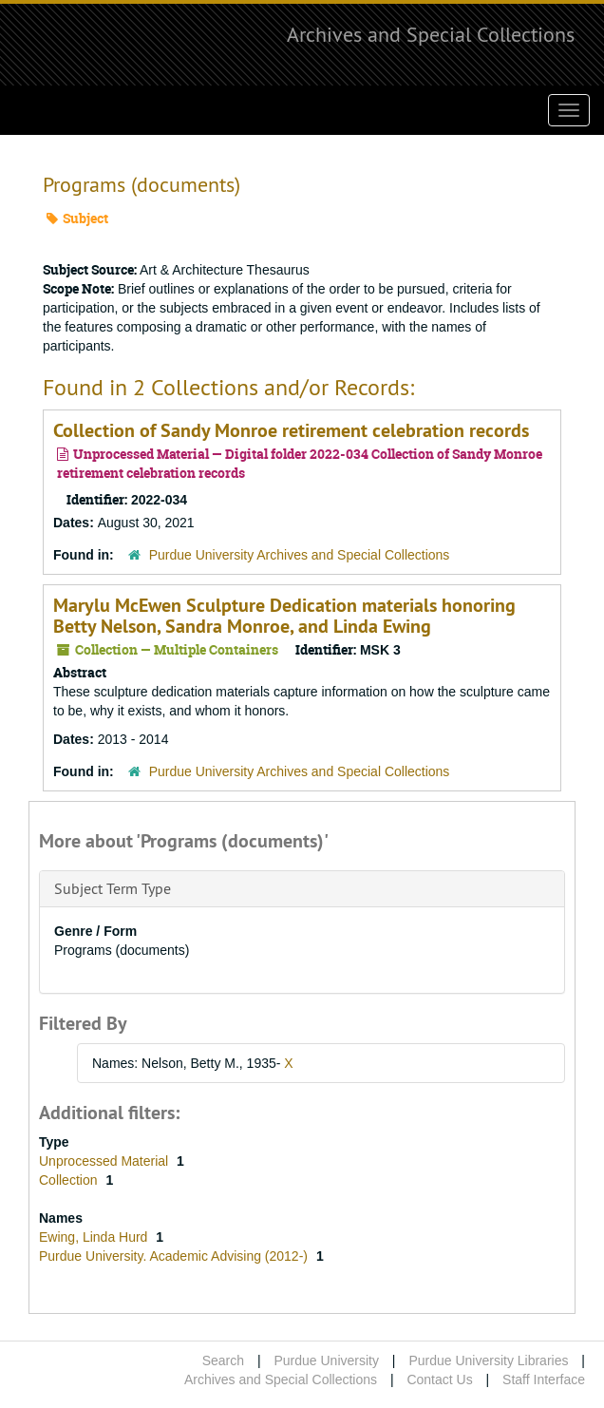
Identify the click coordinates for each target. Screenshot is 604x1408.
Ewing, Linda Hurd (95, 1237)
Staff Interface (543, 1379)
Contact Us (439, 1379)
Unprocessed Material (105, 1161)
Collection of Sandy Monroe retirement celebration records (291, 430)
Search (223, 1360)
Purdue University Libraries (488, 1360)
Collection (70, 1180)
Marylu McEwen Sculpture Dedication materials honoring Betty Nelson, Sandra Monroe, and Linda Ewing (284, 615)
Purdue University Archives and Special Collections (299, 554)
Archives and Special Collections (431, 34)
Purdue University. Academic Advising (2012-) (175, 1256)
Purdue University (326, 1360)
